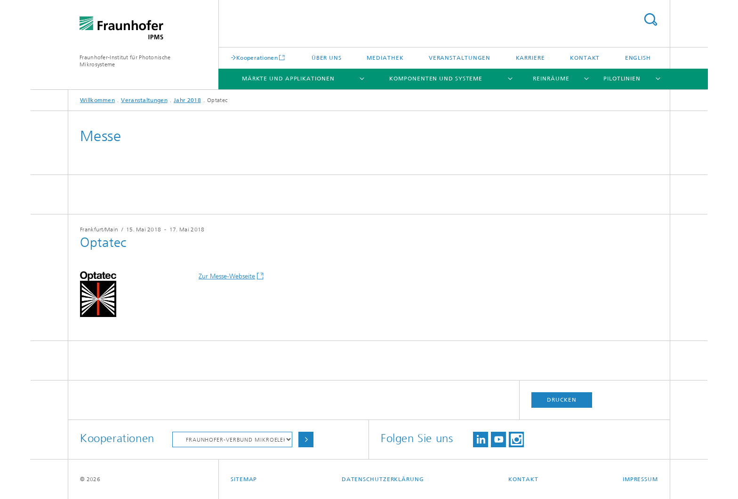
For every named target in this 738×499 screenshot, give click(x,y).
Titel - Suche (650, 19)
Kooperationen (257, 58)
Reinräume (551, 78)
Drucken (561, 399)
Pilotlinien (622, 78)
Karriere (530, 58)
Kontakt (585, 58)
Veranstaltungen (460, 58)
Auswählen (305, 439)
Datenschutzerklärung (383, 479)
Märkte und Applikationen (288, 78)
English (638, 58)
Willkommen (97, 100)
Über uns (327, 58)
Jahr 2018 (187, 100)
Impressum (640, 479)
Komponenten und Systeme (435, 78)
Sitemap (244, 479)
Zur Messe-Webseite (227, 276)
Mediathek (385, 58)
